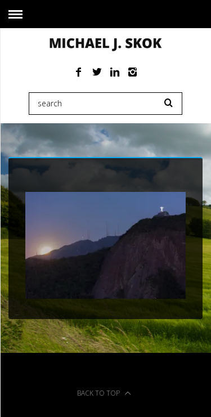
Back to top (104, 393)
